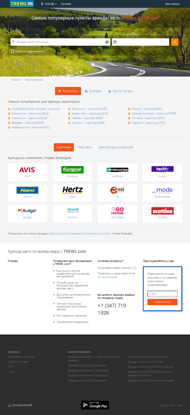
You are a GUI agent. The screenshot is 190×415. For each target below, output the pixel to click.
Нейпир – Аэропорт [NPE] (87, 118)
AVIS (27, 176)
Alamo (27, 196)
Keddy (162, 176)
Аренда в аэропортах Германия (87, 365)
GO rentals (117, 217)
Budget (27, 217)
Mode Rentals (163, 196)
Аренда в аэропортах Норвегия (87, 380)
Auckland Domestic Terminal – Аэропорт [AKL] (39, 108)
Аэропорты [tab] (68, 91)
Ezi (117, 196)
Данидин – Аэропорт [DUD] (28, 122)
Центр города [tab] (120, 91)
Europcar (72, 176)
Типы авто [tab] (85, 147)
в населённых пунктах (96, 233)
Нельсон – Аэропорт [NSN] (88, 122)
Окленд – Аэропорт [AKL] (147, 108)
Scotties (162, 217)
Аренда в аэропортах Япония (146, 361)
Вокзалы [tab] (93, 91)
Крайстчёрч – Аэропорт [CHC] (90, 113)
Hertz (72, 196)
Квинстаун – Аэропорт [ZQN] (89, 108)
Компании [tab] (64, 147)
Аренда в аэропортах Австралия (148, 356)
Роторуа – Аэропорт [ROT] (148, 118)
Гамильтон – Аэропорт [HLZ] (29, 118)
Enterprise (117, 176)
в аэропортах (55, 233)
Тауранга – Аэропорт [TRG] (148, 122)
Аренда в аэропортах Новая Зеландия (151, 380)
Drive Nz (72, 217)
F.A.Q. (133, 267)
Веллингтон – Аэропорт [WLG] (30, 113)
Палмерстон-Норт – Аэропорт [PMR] (154, 113)
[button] (48, 4)
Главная (16, 79)
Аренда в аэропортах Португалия (88, 370)
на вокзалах (73, 233)
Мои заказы (172, 3)
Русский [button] (66, 3)
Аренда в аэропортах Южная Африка (150, 366)
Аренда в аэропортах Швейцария (88, 375)
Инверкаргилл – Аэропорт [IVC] (31, 127)
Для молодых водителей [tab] (116, 147)
